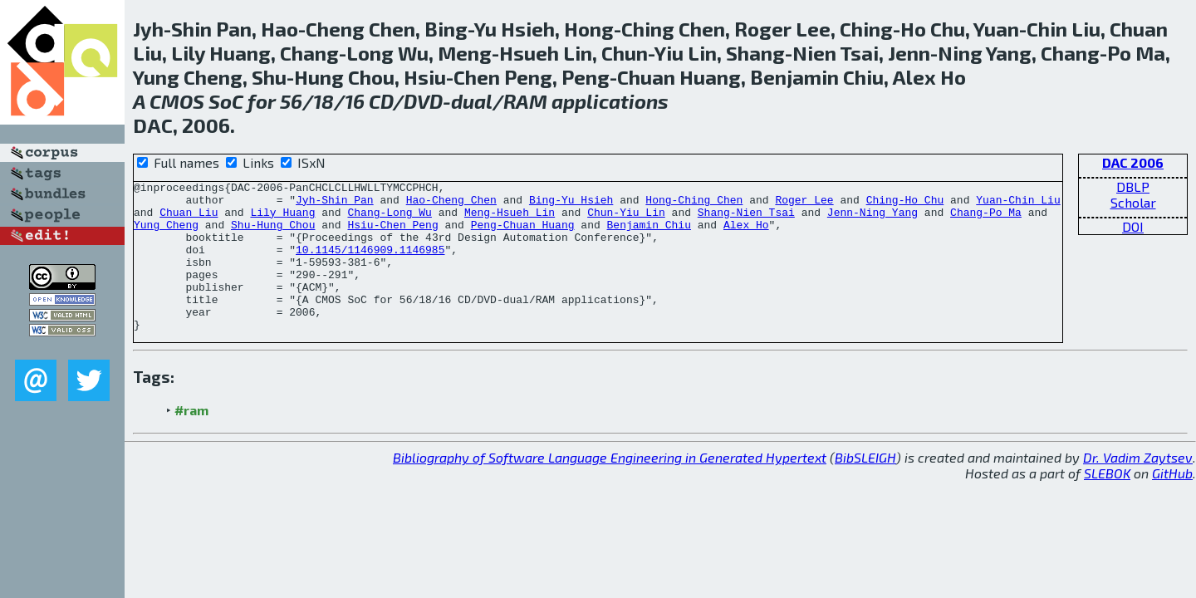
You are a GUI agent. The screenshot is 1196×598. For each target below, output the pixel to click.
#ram (191, 440)
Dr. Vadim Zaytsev (1138, 487)
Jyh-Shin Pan (335, 204)
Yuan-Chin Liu (1018, 204)
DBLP (1132, 186)
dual (472, 101)
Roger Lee (804, 204)
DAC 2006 (1133, 162)
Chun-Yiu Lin (626, 219)
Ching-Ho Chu (905, 204)
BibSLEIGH (865, 487)
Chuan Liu (188, 219)
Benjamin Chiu (649, 234)
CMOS (177, 101)
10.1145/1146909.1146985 (370, 264)
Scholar (1133, 202)
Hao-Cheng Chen (451, 204)
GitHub (1172, 503)
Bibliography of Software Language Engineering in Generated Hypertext (609, 487)
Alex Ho (746, 234)
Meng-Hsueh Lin (509, 219)
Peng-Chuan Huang (523, 234)
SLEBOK (1107, 503)
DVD (423, 101)
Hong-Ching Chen (694, 204)
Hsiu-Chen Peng (392, 234)
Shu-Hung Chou (273, 234)
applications (610, 101)
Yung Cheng (166, 234)
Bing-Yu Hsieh (571, 204)
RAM (525, 101)
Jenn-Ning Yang (872, 219)
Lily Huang (282, 219)
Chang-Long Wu (389, 219)
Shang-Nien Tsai (746, 219)
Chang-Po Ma (986, 219)
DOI (1133, 226)
